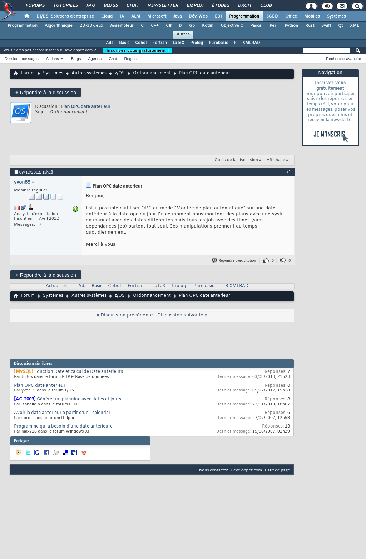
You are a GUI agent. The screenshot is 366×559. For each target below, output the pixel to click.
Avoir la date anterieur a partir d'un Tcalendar (62, 413)
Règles (130, 58)
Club (265, 6)
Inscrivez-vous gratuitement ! (138, 50)
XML (354, 25)
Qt (340, 25)
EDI (218, 16)
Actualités (56, 286)
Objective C (232, 25)
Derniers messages (22, 58)
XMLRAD (251, 42)
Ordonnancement (152, 73)
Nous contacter (213, 470)
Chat (132, 6)
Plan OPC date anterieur (85, 106)
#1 (288, 171)
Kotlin (207, 25)
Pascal (256, 25)
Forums (35, 6)
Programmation (244, 16)
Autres (183, 34)
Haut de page (277, 470)
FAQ (90, 6)
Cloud (107, 16)
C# (169, 25)
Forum (28, 73)
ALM (135, 16)
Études (220, 6)
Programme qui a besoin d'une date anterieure (63, 426)
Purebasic (218, 42)
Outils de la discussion (236, 160)
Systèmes (336, 16)
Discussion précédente (126, 315)
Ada (109, 42)
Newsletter (162, 6)
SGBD (272, 16)
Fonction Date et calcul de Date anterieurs (78, 372)
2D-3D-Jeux (91, 25)
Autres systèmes (89, 73)
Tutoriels (65, 6)
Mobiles (312, 16)
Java (177, 16)
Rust (309, 25)
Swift (326, 25)
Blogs (110, 6)
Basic (124, 42)
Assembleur (122, 25)
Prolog (196, 42)
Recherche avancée (343, 58)
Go (192, 25)
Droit (244, 6)
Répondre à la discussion (45, 92)
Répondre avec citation (234, 260)
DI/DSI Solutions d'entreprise (65, 16)
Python (291, 25)
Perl (273, 25)
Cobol (141, 42)
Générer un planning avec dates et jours (79, 399)
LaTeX (178, 42)
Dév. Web (198, 16)
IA (122, 16)
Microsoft (156, 16)
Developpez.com (246, 470)
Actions (52, 58)
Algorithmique (59, 25)
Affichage (276, 160)
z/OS (120, 73)
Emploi (195, 6)
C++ (155, 25)
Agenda (95, 58)
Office (291, 16)
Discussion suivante (180, 315)
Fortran (159, 42)
